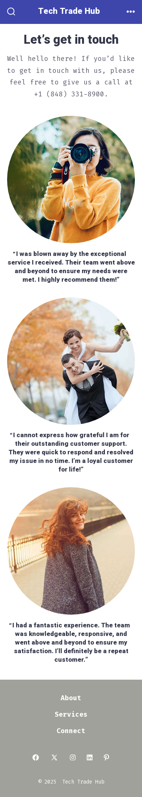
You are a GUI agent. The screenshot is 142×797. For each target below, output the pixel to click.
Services (71, 714)
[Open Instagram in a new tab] (72, 757)
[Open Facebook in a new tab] (35, 757)
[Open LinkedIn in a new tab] (89, 757)
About (71, 698)
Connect (71, 731)
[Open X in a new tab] (54, 757)
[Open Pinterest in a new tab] (106, 757)
